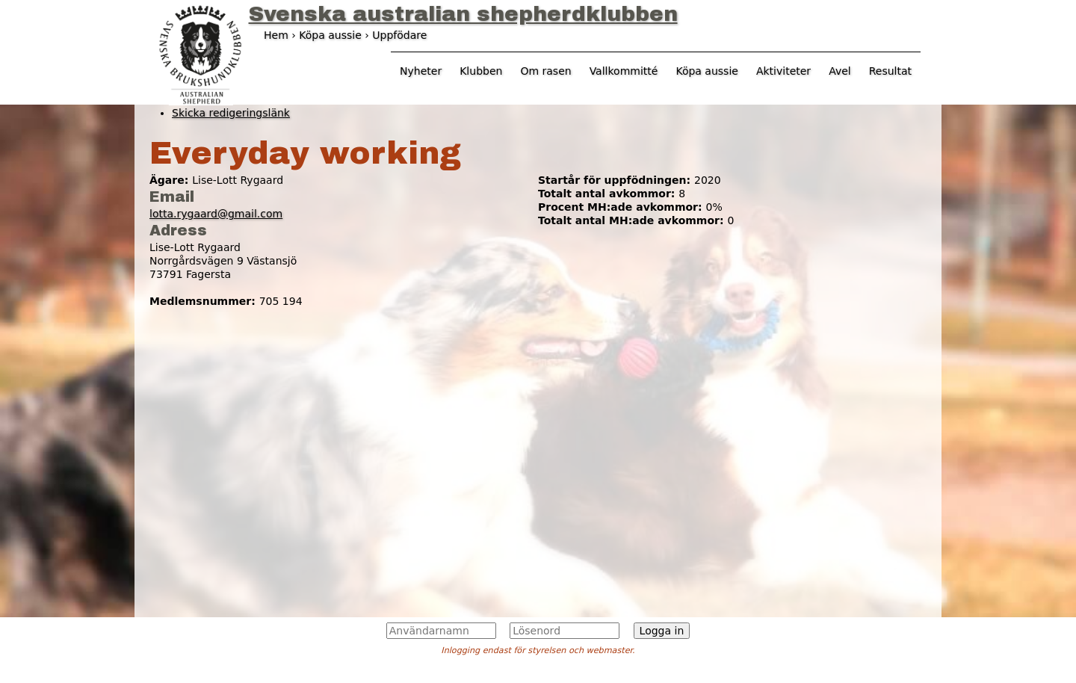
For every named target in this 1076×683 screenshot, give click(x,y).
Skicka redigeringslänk (231, 113)
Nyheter (421, 71)
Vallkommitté (624, 71)
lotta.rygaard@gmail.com (215, 214)
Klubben (481, 71)
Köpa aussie (706, 71)
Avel (840, 71)
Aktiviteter (783, 71)
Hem (276, 35)
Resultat (890, 71)
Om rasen (545, 71)
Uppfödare (399, 35)
